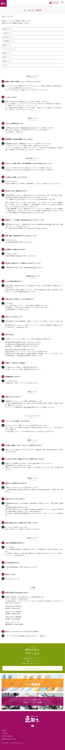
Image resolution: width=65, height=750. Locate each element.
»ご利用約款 (5, 733)
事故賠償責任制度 (30, 267)
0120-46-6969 (18, 624)
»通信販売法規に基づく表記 (9, 739)
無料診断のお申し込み (27, 128)
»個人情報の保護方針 (7, 736)
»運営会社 (4, 730)
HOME (3, 16)
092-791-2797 (16, 608)
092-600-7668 (16, 613)
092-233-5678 (16, 619)
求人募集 (21, 636)
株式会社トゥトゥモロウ (27, 101)
